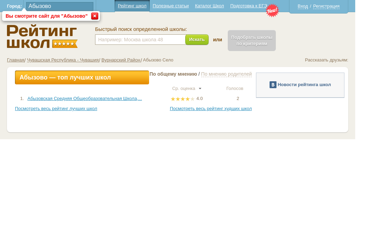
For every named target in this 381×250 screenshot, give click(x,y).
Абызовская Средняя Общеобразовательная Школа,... (97, 98)
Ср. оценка (199, 88)
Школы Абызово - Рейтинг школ (55, 36)
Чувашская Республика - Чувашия (75, 59)
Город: (27, 6)
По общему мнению (186, 74)
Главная (28, 59)
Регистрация (339, 6)
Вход (316, 6)
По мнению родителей (239, 74)
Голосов (250, 88)
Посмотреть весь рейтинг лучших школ (69, 108)
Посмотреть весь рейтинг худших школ (224, 108)
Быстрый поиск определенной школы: (154, 29)
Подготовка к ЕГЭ (261, 5)
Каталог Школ (222, 5)
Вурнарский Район (133, 59)
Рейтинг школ (145, 5)
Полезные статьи (184, 5)
